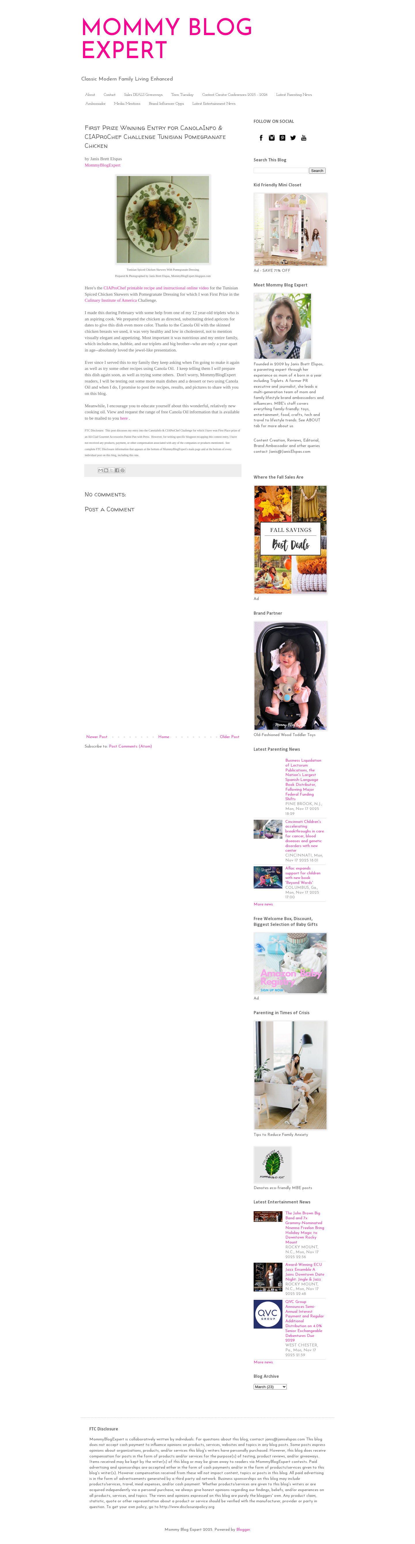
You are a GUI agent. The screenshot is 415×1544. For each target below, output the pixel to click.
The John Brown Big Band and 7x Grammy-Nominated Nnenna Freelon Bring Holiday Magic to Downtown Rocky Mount (304, 1228)
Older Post (229, 737)
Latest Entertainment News (214, 104)
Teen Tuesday (182, 95)
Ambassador (95, 104)
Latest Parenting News (294, 95)
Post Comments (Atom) (130, 746)
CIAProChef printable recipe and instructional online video (156, 287)
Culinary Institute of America (111, 300)
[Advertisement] (163, 686)
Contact (110, 95)
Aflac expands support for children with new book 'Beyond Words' (302, 875)
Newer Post (96, 737)
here (124, 418)
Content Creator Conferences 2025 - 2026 (235, 95)
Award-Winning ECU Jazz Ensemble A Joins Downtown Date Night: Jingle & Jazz (304, 1272)
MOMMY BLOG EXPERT (167, 41)
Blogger (243, 1530)
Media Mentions (127, 104)
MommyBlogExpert (102, 165)
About (90, 95)
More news (263, 904)
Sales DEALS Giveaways (143, 95)
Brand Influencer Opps (166, 104)
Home (163, 737)
